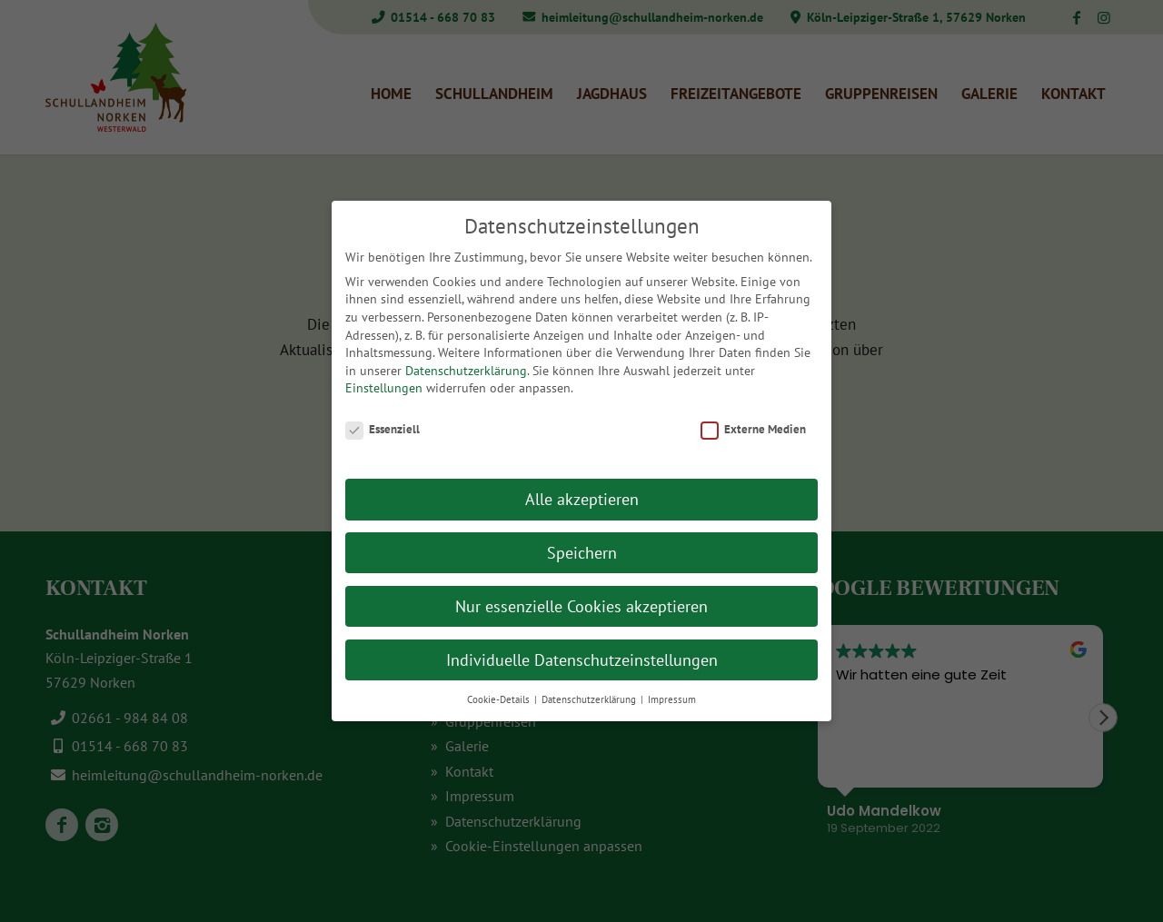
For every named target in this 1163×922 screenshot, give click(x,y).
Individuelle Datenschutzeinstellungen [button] (582, 659)
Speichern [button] (582, 552)
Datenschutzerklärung (466, 370)
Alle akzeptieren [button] (582, 499)
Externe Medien (753, 429)
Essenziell (382, 429)
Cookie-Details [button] (499, 699)
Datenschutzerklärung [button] (590, 699)
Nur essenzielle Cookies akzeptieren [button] (581, 606)
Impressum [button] (672, 699)
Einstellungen (383, 388)
